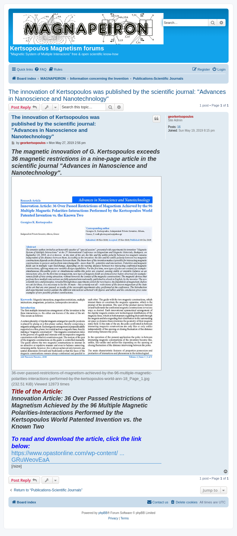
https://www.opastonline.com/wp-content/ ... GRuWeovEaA (67, 456)
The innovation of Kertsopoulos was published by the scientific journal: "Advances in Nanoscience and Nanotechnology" (117, 95)
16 (179, 127)
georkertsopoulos (180, 116)
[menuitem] (40, 69)
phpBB (103, 513)
